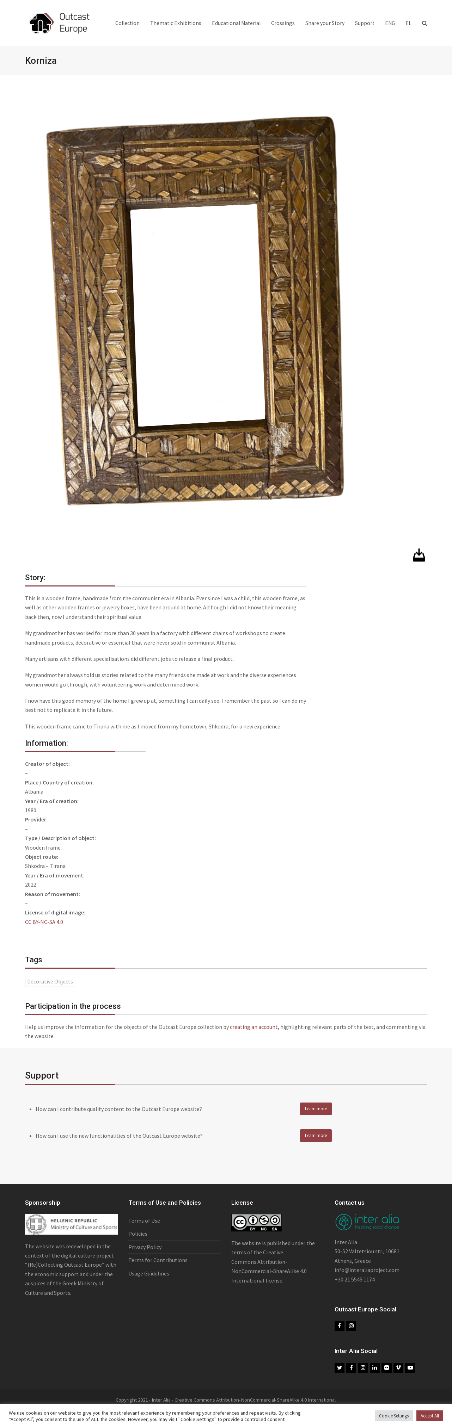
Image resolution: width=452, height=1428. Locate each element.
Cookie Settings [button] (394, 1416)
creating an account (254, 1026)
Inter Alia (346, 1245)
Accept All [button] (430, 1416)
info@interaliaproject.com (367, 1273)
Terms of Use (144, 1223)
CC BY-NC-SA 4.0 (44, 921)
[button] (424, 23)
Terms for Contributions (158, 1263)
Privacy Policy (144, 1249)
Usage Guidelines (148, 1276)
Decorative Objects (50, 981)
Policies (137, 1236)
